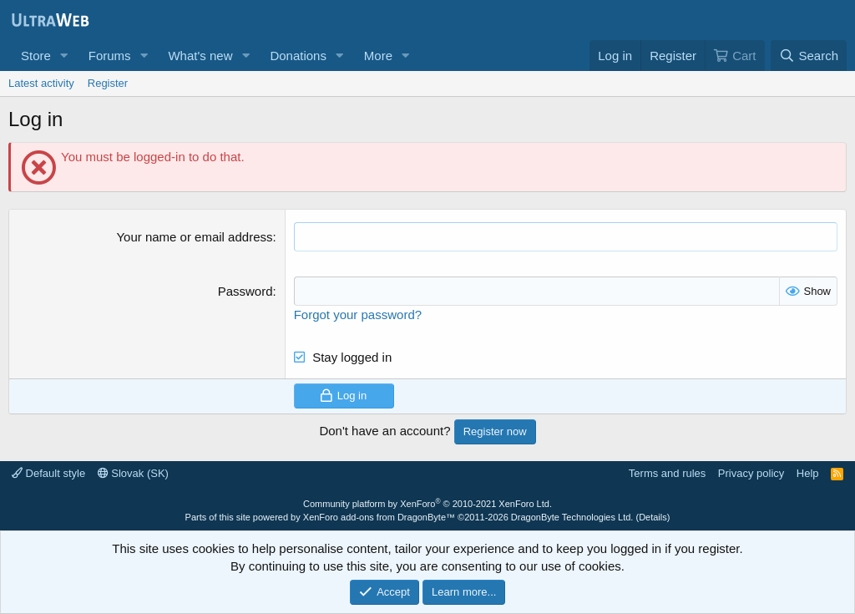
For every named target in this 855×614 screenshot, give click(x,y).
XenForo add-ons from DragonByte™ (379, 517)
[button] (64, 55)
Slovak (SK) (133, 473)
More (378, 55)
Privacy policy (751, 473)
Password (245, 291)
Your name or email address (194, 237)
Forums (110, 55)
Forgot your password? (358, 314)
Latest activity (41, 83)
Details (653, 517)
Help (808, 473)
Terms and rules (667, 473)
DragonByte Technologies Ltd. (572, 517)
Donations (298, 55)
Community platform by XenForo (427, 504)
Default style (48, 473)
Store (36, 55)
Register (108, 83)
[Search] (809, 55)
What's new (200, 55)
